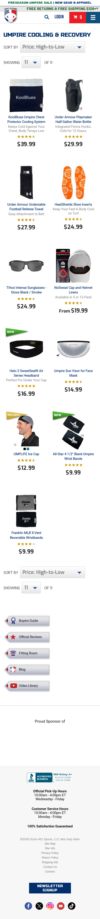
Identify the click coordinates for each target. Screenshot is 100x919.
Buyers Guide (28, 621)
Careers (50, 871)
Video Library (28, 686)
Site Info (50, 848)
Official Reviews (30, 637)
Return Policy (50, 857)
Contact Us (50, 867)
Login (59, 17)
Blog (22, 669)
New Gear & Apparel (73, 3)
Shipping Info (50, 862)
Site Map (49, 843)
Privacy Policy (50, 853)
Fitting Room (28, 653)
